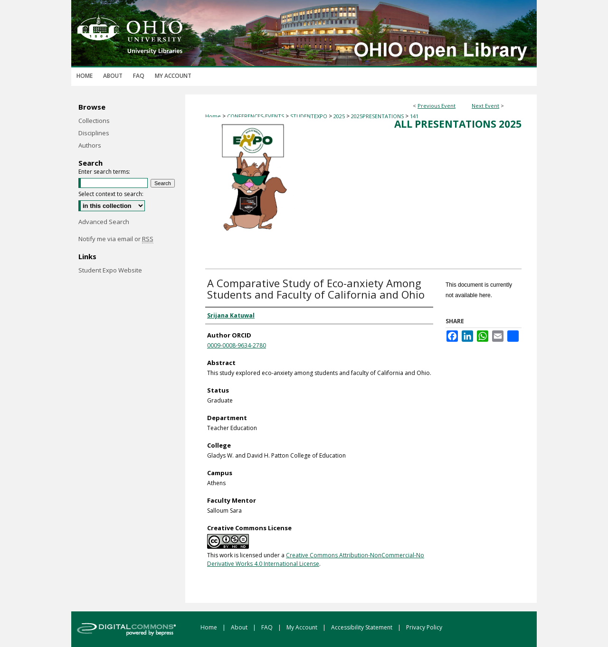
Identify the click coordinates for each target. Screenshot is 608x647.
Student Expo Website (110, 270)
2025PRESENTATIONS (378, 116)
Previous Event (437, 105)
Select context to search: (110, 194)
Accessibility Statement (362, 627)
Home (213, 116)
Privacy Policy (424, 627)
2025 (339, 116)
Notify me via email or (115, 238)
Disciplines (93, 133)
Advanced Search (103, 221)
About (240, 627)
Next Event (485, 105)
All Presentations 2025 (458, 124)
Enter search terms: (104, 172)
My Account (302, 627)
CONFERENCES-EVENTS (256, 116)
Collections (94, 120)
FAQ (267, 627)
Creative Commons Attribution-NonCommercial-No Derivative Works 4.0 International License (315, 559)
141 (414, 116)
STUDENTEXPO (309, 116)
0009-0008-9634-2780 (236, 345)
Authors (89, 145)
